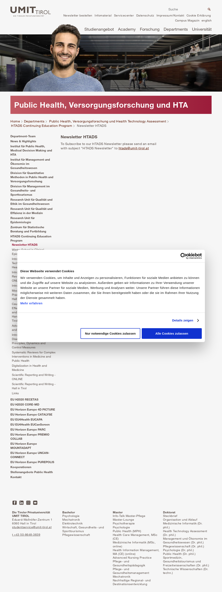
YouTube (35, 503)
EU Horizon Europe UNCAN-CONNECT (29, 455)
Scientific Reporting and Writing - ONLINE (33, 377)
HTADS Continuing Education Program (41, 126)
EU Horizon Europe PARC (28, 429)
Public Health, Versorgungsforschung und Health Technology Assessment (107, 121)
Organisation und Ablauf (180, 519)
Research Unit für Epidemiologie (22, 220)
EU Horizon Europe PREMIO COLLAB (29, 436)
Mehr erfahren (31, 303)
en (206, 21)
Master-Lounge (123, 519)
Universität (202, 29)
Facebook (15, 503)
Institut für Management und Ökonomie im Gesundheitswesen (30, 164)
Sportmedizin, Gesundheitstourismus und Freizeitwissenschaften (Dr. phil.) (186, 561)
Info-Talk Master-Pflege (129, 516)
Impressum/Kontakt (170, 15)
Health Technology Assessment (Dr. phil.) (185, 533)
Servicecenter (124, 15)
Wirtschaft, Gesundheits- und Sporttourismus (83, 529)
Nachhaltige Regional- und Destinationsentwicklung (132, 582)
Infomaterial (103, 15)
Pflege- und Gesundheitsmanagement (131, 570)
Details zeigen (182, 320)
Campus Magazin (187, 20)
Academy (127, 29)
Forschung (149, 29)
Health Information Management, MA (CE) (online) (136, 551)
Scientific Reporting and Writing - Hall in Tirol (33, 386)
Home (15, 121)
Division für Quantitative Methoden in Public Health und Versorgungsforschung (31, 177)
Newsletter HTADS (25, 244)
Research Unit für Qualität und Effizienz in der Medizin (31, 211)
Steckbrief (170, 516)
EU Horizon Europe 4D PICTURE (32, 409)
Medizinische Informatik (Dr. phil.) (183, 525)
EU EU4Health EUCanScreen (30, 424)
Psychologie (71, 516)
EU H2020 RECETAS (24, 399)
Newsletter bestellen (77, 15)
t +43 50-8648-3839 (26, 534)
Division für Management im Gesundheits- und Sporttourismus (30, 190)
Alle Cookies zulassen (171, 333)
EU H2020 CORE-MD (24, 404)
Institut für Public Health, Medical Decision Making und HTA (31, 150)
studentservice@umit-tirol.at (31, 527)
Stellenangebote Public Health (31, 472)
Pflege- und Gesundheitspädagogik (129, 563)
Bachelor (68, 512)
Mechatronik (71, 519)
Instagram (28, 503)
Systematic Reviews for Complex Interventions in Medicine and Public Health (33, 356)
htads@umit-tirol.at (134, 148)
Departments (176, 29)
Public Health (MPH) (127, 531)
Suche (209, 10)
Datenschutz (145, 15)
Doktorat (169, 512)
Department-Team (23, 136)
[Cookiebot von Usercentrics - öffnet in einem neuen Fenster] (183, 256)
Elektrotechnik (72, 523)
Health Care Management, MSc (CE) (135, 536)
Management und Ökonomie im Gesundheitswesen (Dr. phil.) (185, 540)
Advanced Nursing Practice (132, 557)
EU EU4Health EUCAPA (26, 419)
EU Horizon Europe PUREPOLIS (32, 462)
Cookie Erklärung (199, 15)
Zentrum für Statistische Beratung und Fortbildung (28, 229)
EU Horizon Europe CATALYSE (31, 414)
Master (118, 512)
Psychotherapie (124, 523)
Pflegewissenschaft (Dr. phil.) (183, 546)
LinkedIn (21, 503)
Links (15, 393)
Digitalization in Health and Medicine (29, 368)
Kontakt (15, 477)
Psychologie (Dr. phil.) (178, 550)
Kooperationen (20, 467)
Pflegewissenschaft (76, 535)
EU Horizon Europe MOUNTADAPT (23, 446)
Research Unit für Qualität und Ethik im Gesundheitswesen (31, 201)
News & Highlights (23, 141)
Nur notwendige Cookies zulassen (110, 333)
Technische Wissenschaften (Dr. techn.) (185, 570)
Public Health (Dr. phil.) (179, 553)
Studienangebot (99, 29)
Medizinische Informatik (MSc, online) (134, 544)
